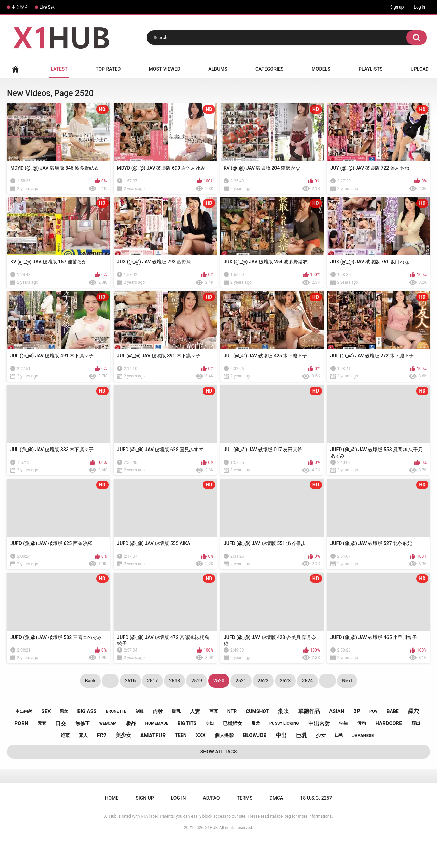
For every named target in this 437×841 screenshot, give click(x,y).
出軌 (339, 735)
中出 (281, 735)
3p (356, 711)
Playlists (370, 69)
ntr (232, 711)
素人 (83, 735)
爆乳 (176, 711)
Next (347, 680)
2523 (285, 680)
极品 (131, 723)
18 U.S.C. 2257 (316, 798)
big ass (86, 711)
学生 (343, 723)
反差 (255, 723)
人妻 (195, 711)
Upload (420, 69)
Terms (245, 798)
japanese (363, 735)
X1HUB (211, 827)
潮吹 (283, 711)
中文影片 (20, 7)
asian (336, 711)
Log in (419, 7)
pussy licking (284, 723)
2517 (152, 680)
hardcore (388, 723)
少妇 (210, 723)
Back (90, 680)
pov (373, 711)
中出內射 (319, 723)
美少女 (123, 735)
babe (393, 711)
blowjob (255, 735)
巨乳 (301, 735)
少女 (321, 735)
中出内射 (24, 711)
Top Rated (108, 69)
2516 (130, 680)
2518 (174, 680)
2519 (196, 680)
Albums (217, 69)
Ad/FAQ (211, 798)
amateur (153, 735)
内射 (158, 711)
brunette (116, 711)
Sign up (397, 7)
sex (46, 711)
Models (321, 69)
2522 (263, 680)
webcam (107, 723)
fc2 (102, 735)
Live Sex (47, 7)
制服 (140, 711)
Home (15, 69)
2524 (307, 680)
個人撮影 (224, 735)
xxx (201, 735)
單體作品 (309, 711)
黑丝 (64, 711)
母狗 (361, 723)
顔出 (415, 723)
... (110, 680)
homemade (156, 723)
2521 (241, 680)
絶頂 (65, 735)
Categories (269, 69)
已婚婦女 (232, 723)
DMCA (276, 798)
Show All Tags (218, 751)
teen (180, 735)
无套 (42, 723)
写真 (213, 711)
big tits (187, 723)
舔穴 (413, 711)
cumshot (257, 711)
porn (21, 723)
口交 (60, 723)
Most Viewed (164, 69)
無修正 (82, 723)
